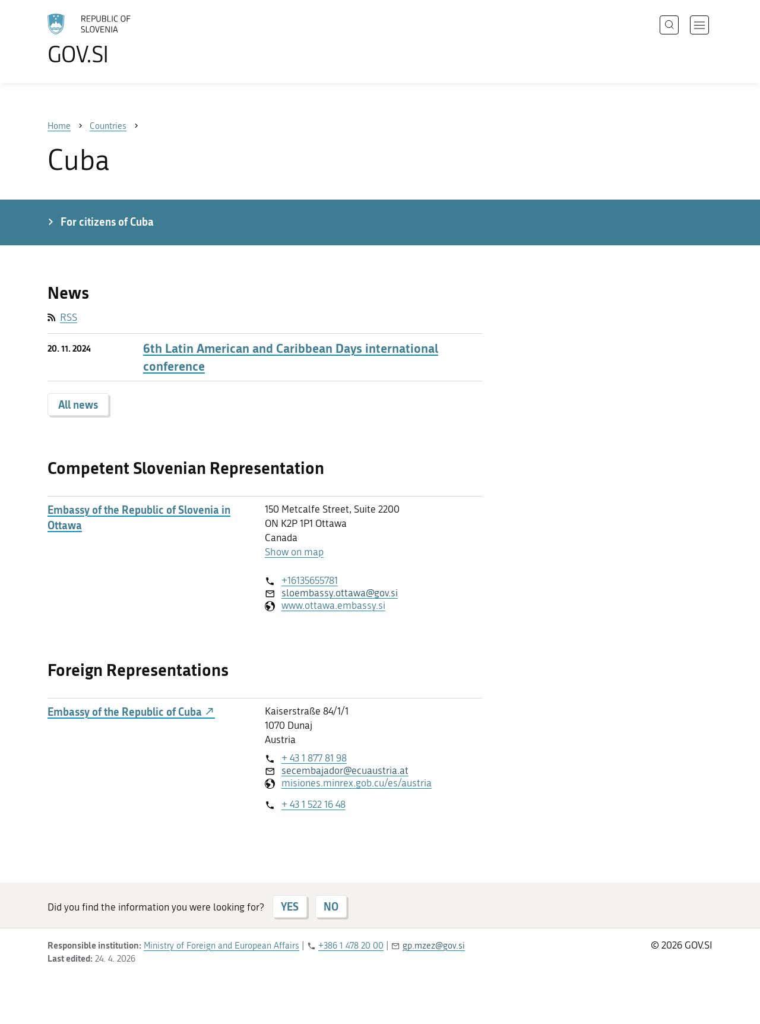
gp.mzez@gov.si (434, 945)
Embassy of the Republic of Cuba (131, 711)
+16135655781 (309, 580)
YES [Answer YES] (290, 906)
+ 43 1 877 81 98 (314, 758)
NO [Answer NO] (331, 906)
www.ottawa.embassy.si (333, 605)
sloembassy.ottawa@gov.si (339, 593)
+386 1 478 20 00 (351, 945)
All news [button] (78, 404)
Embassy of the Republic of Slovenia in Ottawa (139, 517)
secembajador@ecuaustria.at (344, 770)
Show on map (294, 552)
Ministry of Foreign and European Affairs (221, 945)
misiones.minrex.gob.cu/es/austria (356, 783)
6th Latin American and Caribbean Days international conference (290, 357)
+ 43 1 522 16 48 (313, 804)
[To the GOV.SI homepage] (122, 39)
